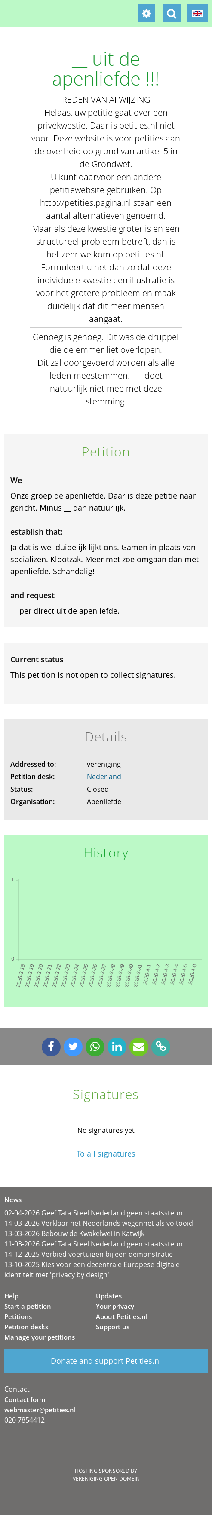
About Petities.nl (121, 1316)
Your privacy (115, 1306)
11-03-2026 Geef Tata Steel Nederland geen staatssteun (93, 1244)
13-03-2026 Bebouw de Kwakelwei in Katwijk (74, 1233)
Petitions (18, 1316)
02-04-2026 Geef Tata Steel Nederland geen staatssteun (93, 1213)
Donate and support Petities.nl (106, 1361)
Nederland (104, 776)
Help (11, 1296)
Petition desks (26, 1326)
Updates (109, 1296)
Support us (112, 1326)
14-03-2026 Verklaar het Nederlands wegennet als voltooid (98, 1223)
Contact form (24, 1399)
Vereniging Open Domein (106, 1478)
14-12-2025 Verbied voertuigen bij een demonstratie (88, 1254)
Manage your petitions (39, 1337)
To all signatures (106, 1153)
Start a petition (27, 1306)
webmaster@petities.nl (40, 1409)
